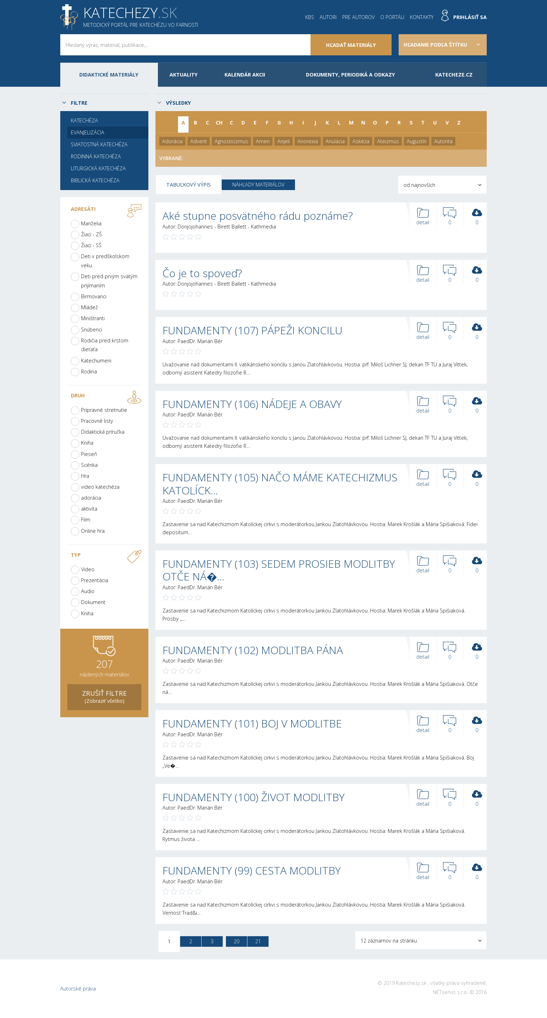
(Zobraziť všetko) (104, 696)
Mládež (89, 307)
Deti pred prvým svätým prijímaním (109, 281)
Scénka (89, 465)
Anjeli (283, 141)
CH (219, 122)
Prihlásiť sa (470, 17)
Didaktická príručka (102, 431)
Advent (198, 141)
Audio (87, 591)
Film (85, 519)
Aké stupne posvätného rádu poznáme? (257, 215)
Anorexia (307, 141)
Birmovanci (93, 296)
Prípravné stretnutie (104, 410)
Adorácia (172, 141)
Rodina (89, 371)
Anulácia (335, 141)
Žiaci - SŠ (91, 245)
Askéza (360, 141)
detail (423, 217)
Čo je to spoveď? (202, 273)
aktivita (89, 508)
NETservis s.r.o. (450, 992)
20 (236, 941)
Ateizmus (388, 141)
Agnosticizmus (231, 141)
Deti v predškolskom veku (105, 261)
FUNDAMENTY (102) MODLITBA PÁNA (252, 650)
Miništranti (93, 318)
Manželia (91, 223)
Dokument (93, 602)
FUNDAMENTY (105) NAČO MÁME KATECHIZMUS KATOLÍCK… (280, 483)
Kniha (87, 442)
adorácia (91, 497)
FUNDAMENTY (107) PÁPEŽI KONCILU (252, 330)
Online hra (93, 531)
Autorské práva (78, 988)
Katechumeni (96, 360)
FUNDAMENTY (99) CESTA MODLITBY (251, 870)
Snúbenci (91, 329)
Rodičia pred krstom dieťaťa (104, 345)
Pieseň (89, 454)
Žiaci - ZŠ (91, 234)
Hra (85, 476)
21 (258, 941)
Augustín (416, 141)
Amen (263, 141)
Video (87, 569)
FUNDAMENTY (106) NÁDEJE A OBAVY (252, 404)
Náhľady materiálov (258, 184)
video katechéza (100, 486)
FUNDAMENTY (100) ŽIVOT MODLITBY (253, 797)
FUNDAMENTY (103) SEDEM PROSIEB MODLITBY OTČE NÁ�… (278, 570)
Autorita (443, 141)
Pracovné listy (97, 420)
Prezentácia (94, 580)
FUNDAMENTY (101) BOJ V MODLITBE (252, 723)
